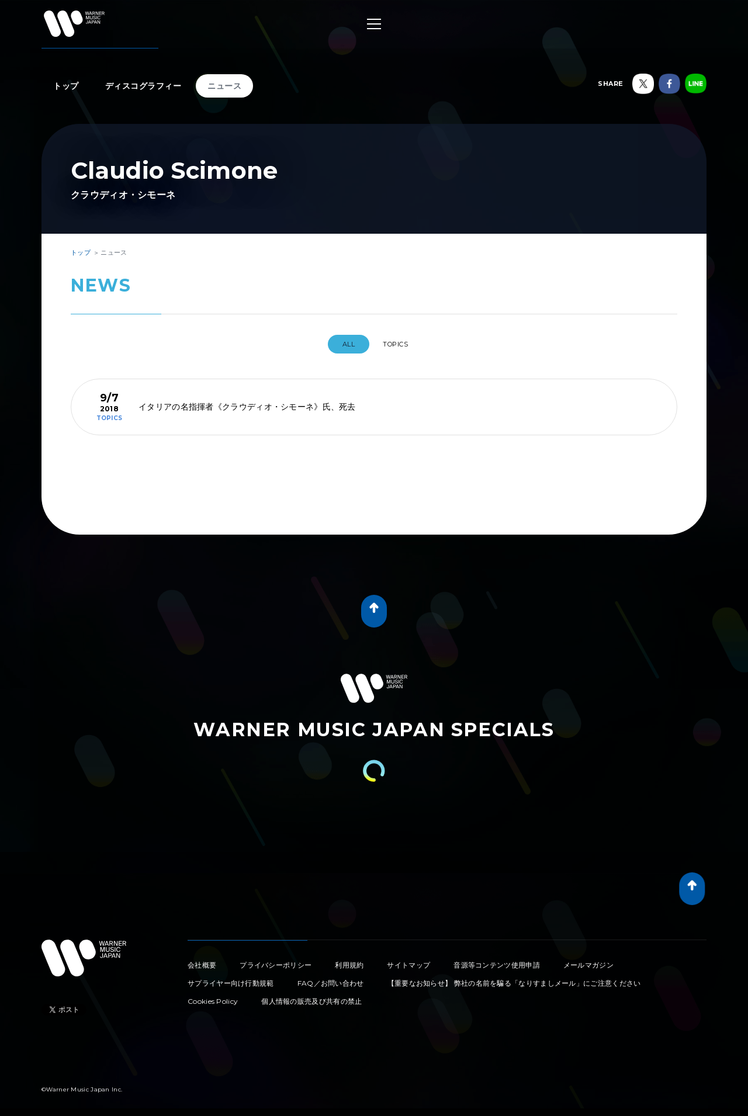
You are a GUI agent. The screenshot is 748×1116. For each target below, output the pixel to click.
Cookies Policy (213, 996)
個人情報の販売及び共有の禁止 (311, 996)
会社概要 (202, 960)
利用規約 (349, 960)
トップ (66, 86)
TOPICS (399, 344)
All (343, 344)
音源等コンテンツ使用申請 (496, 960)
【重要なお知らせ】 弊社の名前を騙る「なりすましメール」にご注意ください (514, 978)
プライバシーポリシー (275, 960)
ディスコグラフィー (143, 86)
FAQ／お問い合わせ (330, 978)
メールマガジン (588, 960)
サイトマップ (408, 960)
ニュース (224, 86)
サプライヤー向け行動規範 (231, 978)
